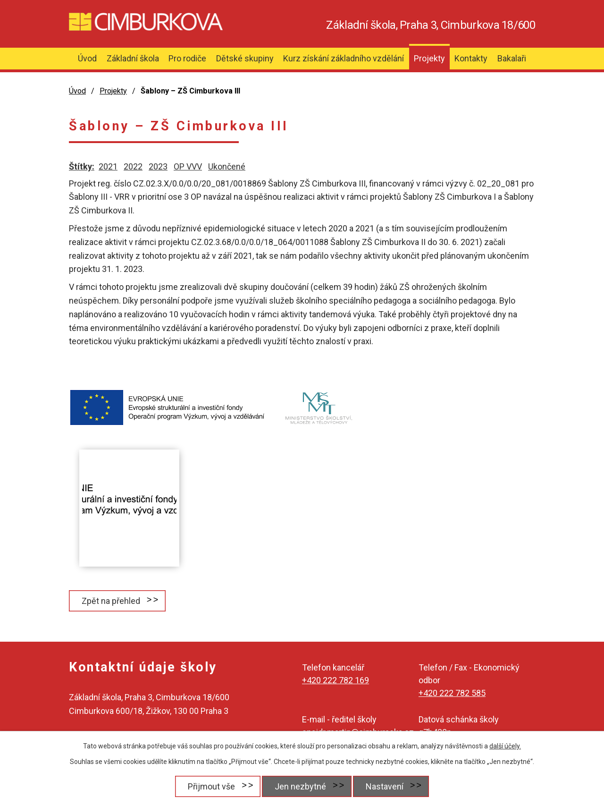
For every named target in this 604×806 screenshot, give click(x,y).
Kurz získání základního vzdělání (343, 58)
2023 (158, 166)
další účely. (505, 746)
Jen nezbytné (300, 786)
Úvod (87, 58)
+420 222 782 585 (452, 693)
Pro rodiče (187, 58)
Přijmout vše (211, 786)
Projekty (429, 58)
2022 (133, 166)
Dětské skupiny (245, 58)
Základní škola (133, 58)
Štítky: (81, 166)
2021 (108, 166)
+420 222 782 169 (335, 680)
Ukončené (226, 166)
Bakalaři (511, 58)
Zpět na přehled (111, 601)
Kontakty (470, 58)
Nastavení (384, 786)
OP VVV (188, 166)
